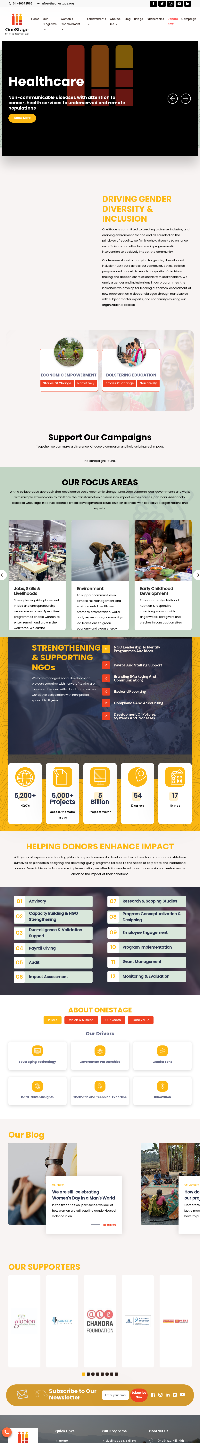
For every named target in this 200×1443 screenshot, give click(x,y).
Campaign (188, 19)
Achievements (96, 19)
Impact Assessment (48, 976)
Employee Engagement (145, 932)
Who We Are (115, 21)
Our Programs (50, 21)
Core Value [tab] (141, 1020)
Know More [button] (22, 115)
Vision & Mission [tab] (81, 1020)
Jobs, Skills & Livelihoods (27, 591)
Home (35, 19)
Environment (90, 588)
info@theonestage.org (55, 3)
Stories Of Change (57, 383)
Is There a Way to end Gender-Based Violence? (83, 1195)
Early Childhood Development (156, 591)
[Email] (115, 1395)
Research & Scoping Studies (150, 901)
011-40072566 (20, 3)
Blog (128, 19)
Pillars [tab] (52, 1020)
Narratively (85, 383)
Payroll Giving (42, 948)
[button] (83, 1374)
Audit (34, 962)
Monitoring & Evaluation (146, 976)
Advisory (37, 901)
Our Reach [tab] (113, 1020)
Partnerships (155, 19)
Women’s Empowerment (70, 21)
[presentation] (173, 99)
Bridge (138, 19)
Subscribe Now (138, 1395)
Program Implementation (147, 947)
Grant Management (142, 961)
